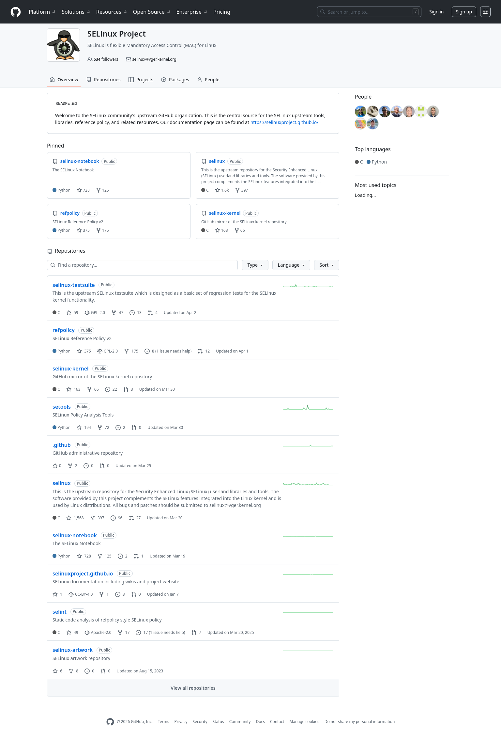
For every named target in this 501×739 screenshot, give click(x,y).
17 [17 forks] (123, 632)
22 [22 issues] (111, 389)
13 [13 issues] (135, 312)
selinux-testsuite (74, 285)
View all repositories (193, 688)
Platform (42, 11)
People (208, 79)
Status (218, 721)
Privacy (181, 721)
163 (221, 230)
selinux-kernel (71, 368)
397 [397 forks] (97, 518)
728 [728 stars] (84, 556)
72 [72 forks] (103, 427)
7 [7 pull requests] (196, 632)
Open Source (152, 11)
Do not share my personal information (360, 721)
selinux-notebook (75, 535)
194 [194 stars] (84, 427)
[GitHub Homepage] (110, 722)
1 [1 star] (57, 594)
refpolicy (64, 330)
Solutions (76, 11)
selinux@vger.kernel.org (154, 59)
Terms (163, 721)
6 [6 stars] (57, 671)
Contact (277, 721)
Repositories (103, 79)
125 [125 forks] (104, 556)
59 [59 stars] (72, 312)
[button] (255, 265)
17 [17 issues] (142, 632)
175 (102, 230)
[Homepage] (15, 12)
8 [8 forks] (73, 671)
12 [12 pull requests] (204, 351)
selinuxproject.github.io (83, 573)
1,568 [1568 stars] (75, 518)
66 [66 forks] (93, 389)
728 (83, 190)
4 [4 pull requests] (153, 312)
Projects (141, 79)
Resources (112, 11)
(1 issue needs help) (173, 351)
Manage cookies (304, 721)
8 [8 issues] (149, 351)
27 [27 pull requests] (135, 518)
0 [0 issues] (88, 465)
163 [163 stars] (73, 389)
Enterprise (192, 11)
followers (106, 59)
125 (102, 190)
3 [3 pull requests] (128, 389)
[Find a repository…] (142, 265)
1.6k (222, 190)
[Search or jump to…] (369, 12)
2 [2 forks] (72, 465)
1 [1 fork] (104, 594)
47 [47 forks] (117, 312)
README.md (66, 104)
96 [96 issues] (117, 518)
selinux (62, 483)
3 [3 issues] (120, 594)
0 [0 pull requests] (136, 427)
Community (240, 721)
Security (200, 721)
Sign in (436, 11)
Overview (64, 79)
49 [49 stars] (72, 632)
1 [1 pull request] (139, 556)
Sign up (464, 11)
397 (241, 190)
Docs (260, 721)
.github (62, 444)
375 (83, 230)
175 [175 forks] (131, 351)
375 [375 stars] (84, 351)
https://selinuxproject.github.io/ (284, 122)
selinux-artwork (73, 649)
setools (62, 406)
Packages (175, 79)
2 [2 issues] (120, 427)
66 (239, 230)
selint (60, 611)
